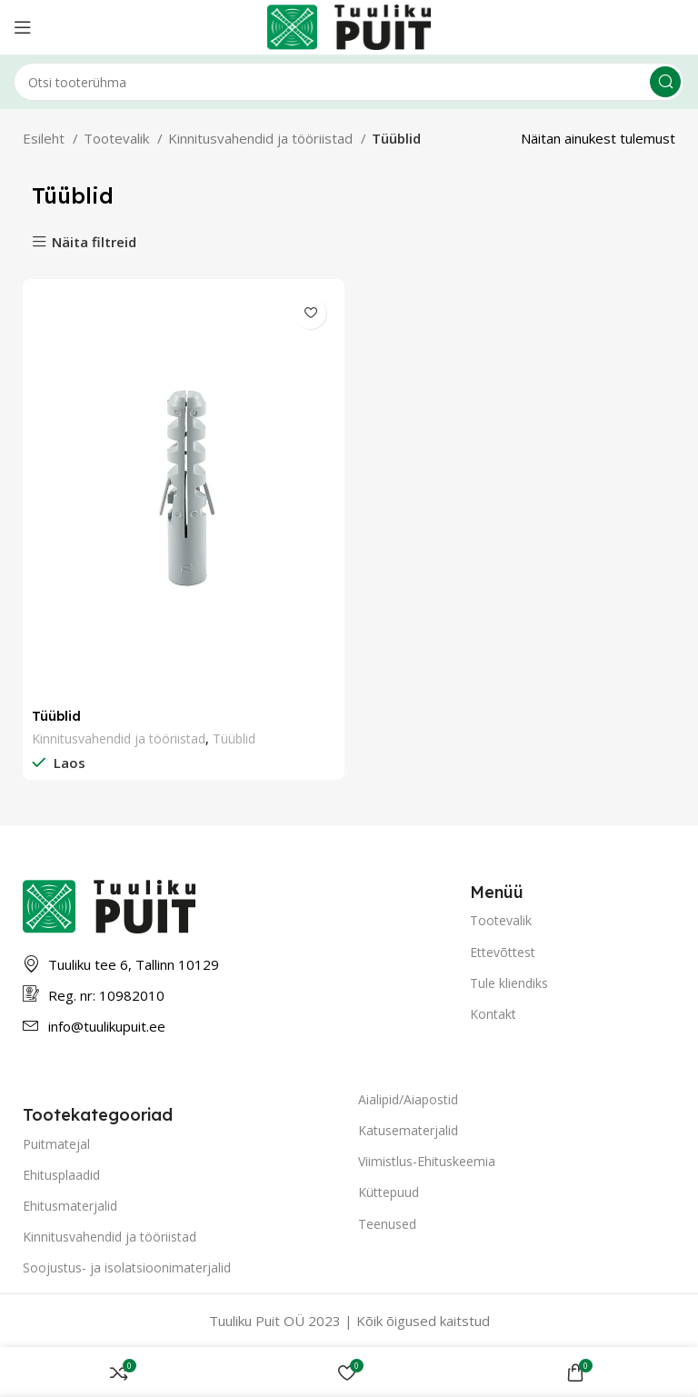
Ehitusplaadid (61, 1174)
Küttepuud (388, 1192)
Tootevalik (118, 138)
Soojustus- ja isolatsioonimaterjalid (127, 1267)
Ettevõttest (502, 952)
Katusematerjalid (408, 1130)
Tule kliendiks (509, 983)
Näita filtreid (94, 242)
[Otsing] (349, 82)
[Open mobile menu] (23, 27)
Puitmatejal (56, 1144)
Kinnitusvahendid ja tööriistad (262, 138)
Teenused (387, 1223)
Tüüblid (57, 715)
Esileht (45, 138)
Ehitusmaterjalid (70, 1205)
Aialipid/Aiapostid (408, 1099)
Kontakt (493, 1014)
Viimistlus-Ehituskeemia (426, 1161)
